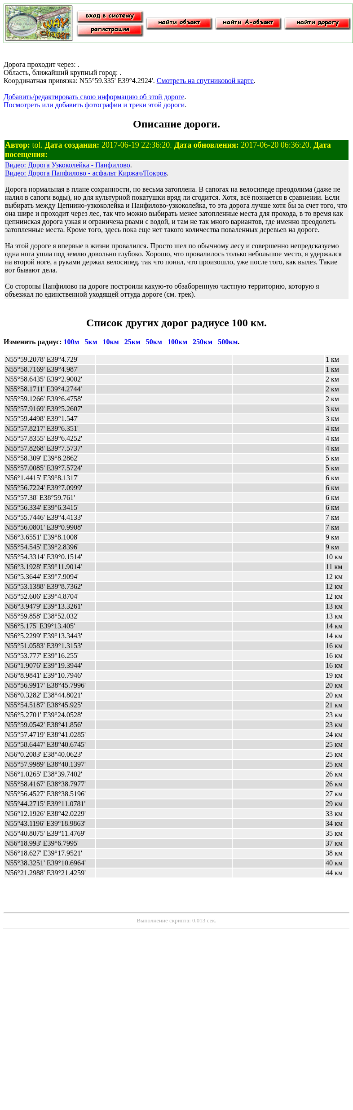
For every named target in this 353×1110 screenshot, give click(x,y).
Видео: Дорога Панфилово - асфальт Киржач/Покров (86, 173)
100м (71, 342)
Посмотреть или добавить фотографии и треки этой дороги (94, 105)
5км (90, 342)
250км (202, 342)
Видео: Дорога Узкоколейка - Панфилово (67, 165)
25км (132, 342)
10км (111, 342)
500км (228, 342)
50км (154, 342)
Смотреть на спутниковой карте (205, 80)
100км (177, 342)
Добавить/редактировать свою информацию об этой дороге (94, 97)
